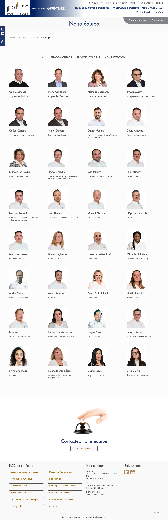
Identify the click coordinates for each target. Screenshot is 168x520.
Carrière (134, 3)
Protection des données (149, 12)
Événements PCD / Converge (62, 500)
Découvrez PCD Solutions (101, 3)
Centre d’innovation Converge (146, 20)
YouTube (132, 472)
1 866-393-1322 (93, 492)
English (159, 3)
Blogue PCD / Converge (60, 493)
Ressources (121, 3)
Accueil (13, 37)
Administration (115, 57)
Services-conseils (88, 57)
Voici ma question (84, 448)
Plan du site (154, 512)
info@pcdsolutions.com (95, 495)
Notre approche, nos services (62, 486)
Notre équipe (55, 479)
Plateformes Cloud (152, 8)
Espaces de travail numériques (92, 8)
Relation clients (61, 57)
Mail (2, 29)
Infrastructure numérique (125, 8)
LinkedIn (126, 472)
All (44, 57)
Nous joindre (146, 3)
